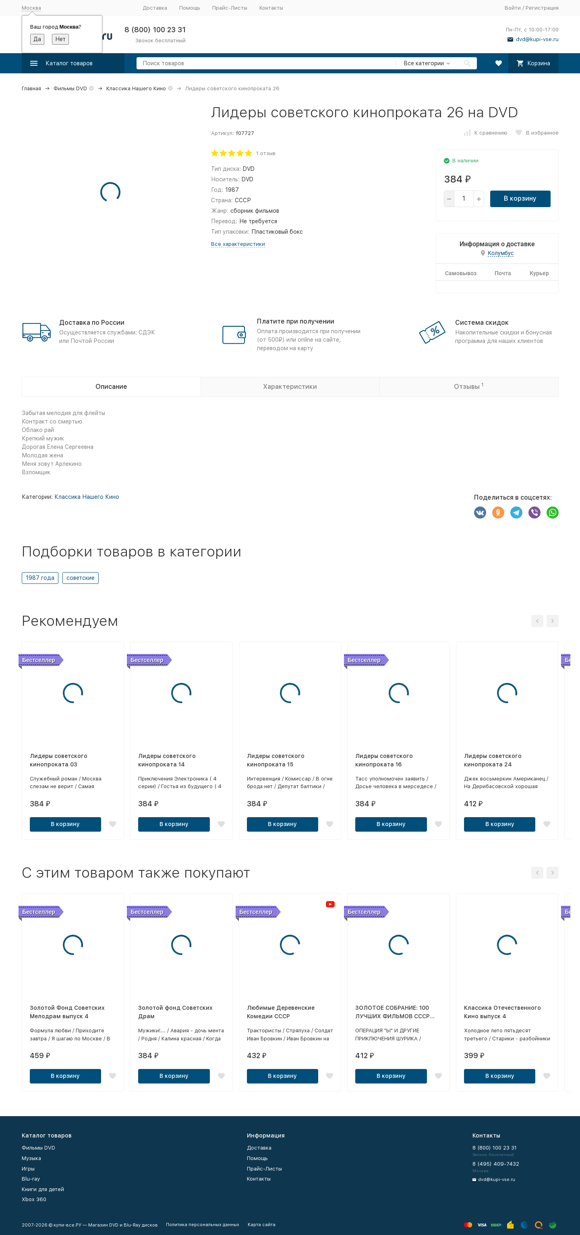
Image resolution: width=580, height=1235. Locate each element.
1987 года (40, 578)
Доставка (155, 8)
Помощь (189, 8)
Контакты (271, 8)
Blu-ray (31, 1179)
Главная (31, 88)
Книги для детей (43, 1189)
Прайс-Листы (229, 8)
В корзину (520, 198)
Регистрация (542, 8)
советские (80, 578)
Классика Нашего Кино (136, 88)
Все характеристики (238, 244)
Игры (28, 1169)
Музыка (31, 1158)
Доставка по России (91, 322)
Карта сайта (262, 1224)
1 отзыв (266, 153)
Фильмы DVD (70, 88)
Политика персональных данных (202, 1224)
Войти (513, 8)
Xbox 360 (34, 1199)
